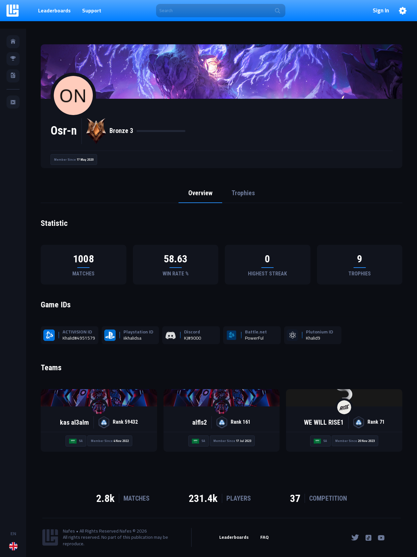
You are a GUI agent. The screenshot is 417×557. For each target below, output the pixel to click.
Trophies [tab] (243, 193)
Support (91, 10)
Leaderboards (54, 10)
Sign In (381, 11)
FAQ (264, 538)
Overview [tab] (200, 193)
